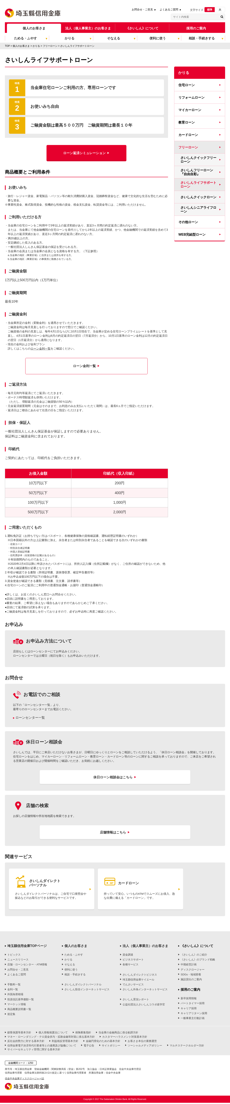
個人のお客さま (34, 28)
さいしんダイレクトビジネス (140, 975)
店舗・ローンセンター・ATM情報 (27, 965)
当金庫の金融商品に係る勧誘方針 (118, 1033)
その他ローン (188, 222)
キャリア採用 (189, 1009)
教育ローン (186, 122)
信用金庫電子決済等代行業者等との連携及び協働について (41, 1046)
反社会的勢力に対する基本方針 (25, 1042)
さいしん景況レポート (136, 1000)
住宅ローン (186, 85)
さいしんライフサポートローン (198, 184)
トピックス (14, 955)
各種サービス (130, 965)
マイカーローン (189, 110)
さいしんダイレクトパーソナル (83, 985)
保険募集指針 (83, 1033)
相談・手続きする (75, 975)
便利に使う (71, 970)
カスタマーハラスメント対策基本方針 (124, 1037)
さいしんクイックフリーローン (198, 159)
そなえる (69, 965)
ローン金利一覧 (41, 348)
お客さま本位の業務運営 (142, 1042)
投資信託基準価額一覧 (20, 1000)
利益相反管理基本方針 (65, 1042)
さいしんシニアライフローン (198, 209)
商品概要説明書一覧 (19, 1010)
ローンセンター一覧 (30, 717)
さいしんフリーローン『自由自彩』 (196, 172)
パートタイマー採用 (193, 1004)
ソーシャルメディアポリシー (145, 1046)
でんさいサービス (133, 985)
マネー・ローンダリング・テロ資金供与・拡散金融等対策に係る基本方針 (51, 1037)
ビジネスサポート (133, 960)
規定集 (11, 1015)
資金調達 (128, 955)
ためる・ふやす (73, 955)
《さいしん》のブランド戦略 (198, 960)
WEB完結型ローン (192, 234)
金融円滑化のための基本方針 (103, 1042)
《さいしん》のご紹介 (194, 955)
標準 (209, 9)
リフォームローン (191, 97)
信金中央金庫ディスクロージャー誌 (24, 1079)
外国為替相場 (15, 995)
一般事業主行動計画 (193, 1019)
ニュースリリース (18, 960)
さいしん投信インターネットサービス (86, 990)
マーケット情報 (16, 1005)
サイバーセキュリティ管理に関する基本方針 (33, 1050)
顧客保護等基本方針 (19, 1033)
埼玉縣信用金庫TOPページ (27, 947)
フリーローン (188, 147)
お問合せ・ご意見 (142, 9)
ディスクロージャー (193, 970)
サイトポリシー (111, 1046)
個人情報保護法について (53, 1033)
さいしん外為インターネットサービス (145, 990)
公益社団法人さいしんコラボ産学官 (144, 1005)
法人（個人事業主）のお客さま (88, 28)
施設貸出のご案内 (191, 980)
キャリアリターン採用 (194, 1014)
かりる (68, 960)
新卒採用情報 (189, 999)
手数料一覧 (14, 985)
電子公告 (89, 1046)
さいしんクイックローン (198, 197)
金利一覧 (12, 990)
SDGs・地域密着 (191, 975)
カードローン (188, 135)
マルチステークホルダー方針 (187, 1046)
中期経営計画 (189, 965)
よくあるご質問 (169, 9)
